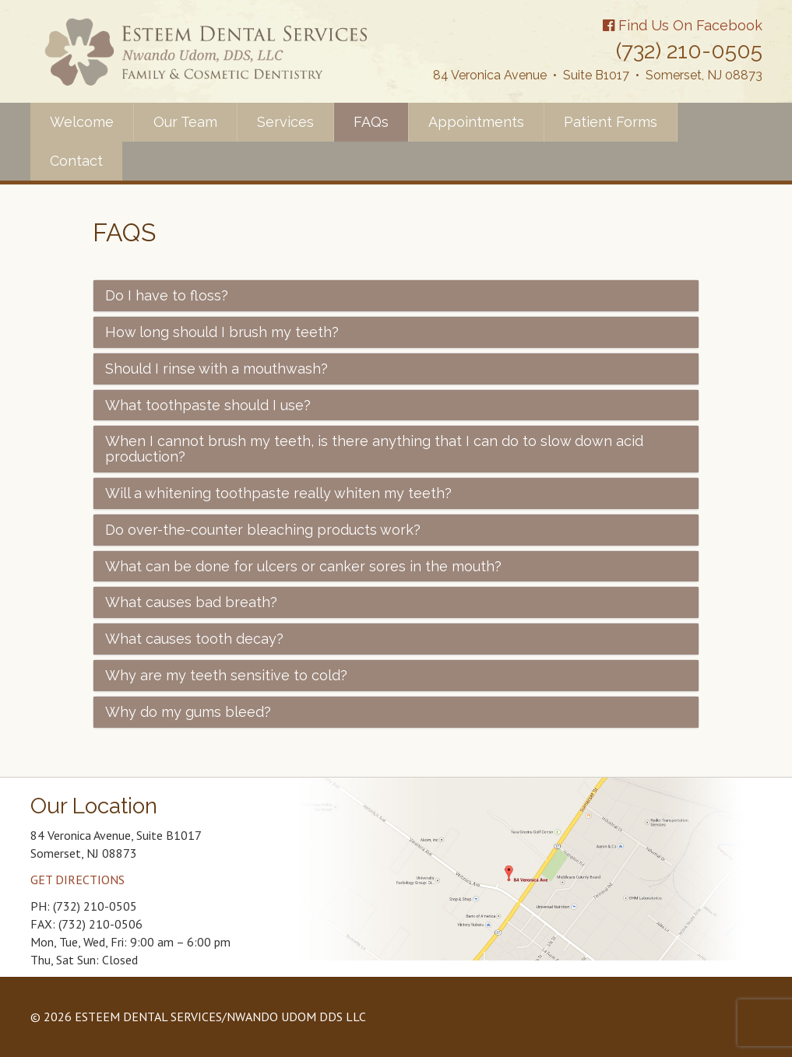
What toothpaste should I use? (208, 405)
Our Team (185, 122)
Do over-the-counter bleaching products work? (263, 529)
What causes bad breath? (191, 602)
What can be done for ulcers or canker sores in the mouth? (303, 566)
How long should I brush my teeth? (222, 332)
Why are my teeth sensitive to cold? (226, 675)
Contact (76, 161)
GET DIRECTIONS (77, 879)
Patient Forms (610, 122)
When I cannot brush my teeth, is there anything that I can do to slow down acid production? (374, 449)
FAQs (371, 122)
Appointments (476, 122)
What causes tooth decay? (194, 638)
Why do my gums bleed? (188, 712)
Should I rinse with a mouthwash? (216, 368)
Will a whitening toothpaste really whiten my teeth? (278, 493)
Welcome (82, 122)
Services (285, 122)
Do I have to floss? (166, 295)
